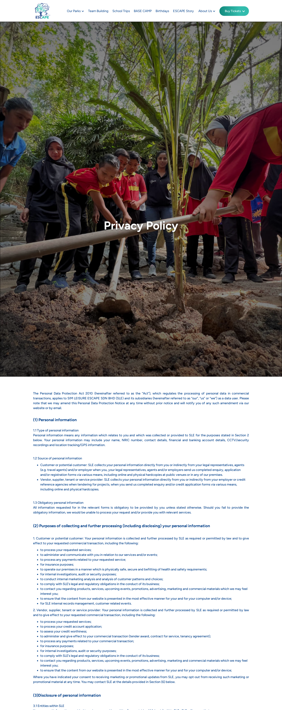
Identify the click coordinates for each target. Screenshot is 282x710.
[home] (42, 11)
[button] (75, 11)
